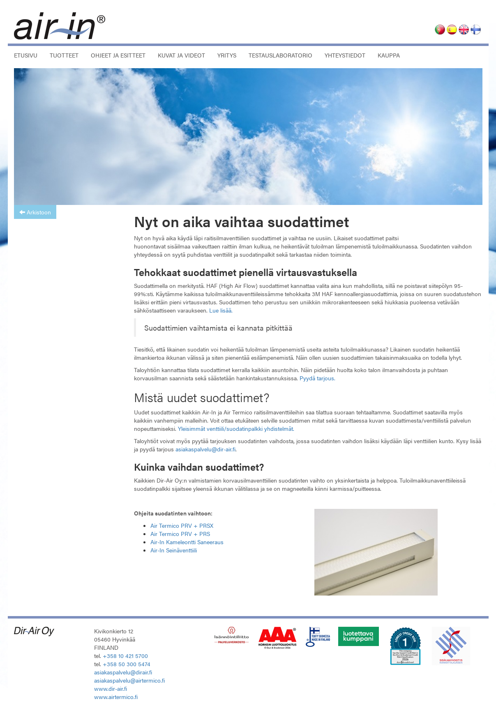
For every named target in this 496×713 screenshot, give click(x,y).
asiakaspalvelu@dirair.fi (123, 672)
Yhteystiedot (345, 55)
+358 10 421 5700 (125, 655)
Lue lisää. (221, 310)
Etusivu (25, 55)
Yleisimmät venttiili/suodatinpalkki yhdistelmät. (236, 428)
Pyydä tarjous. (317, 378)
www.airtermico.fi (116, 696)
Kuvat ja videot (181, 55)
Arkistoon (35, 212)
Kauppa (389, 55)
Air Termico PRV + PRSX (181, 525)
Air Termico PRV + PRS (180, 533)
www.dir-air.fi (110, 688)
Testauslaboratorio (280, 55)
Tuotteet (64, 55)
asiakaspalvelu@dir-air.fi (205, 449)
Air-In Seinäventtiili (173, 550)
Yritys (226, 55)
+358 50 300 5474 (126, 664)
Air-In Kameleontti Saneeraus (187, 542)
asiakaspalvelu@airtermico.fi (129, 680)
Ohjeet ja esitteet (118, 55)
